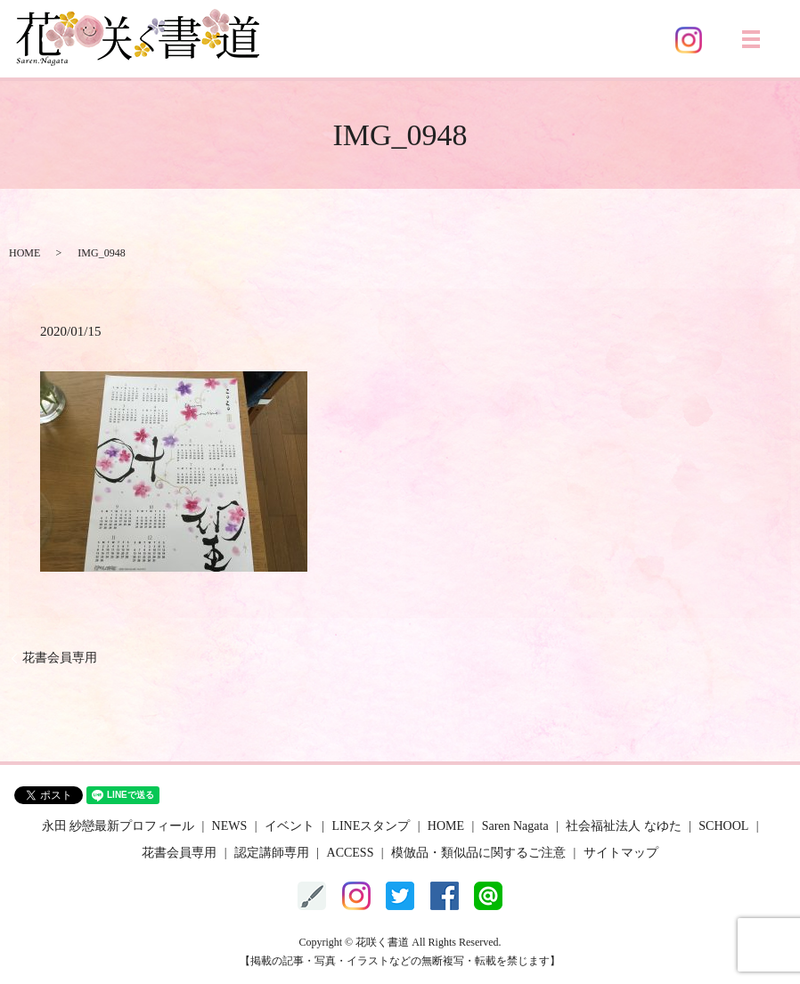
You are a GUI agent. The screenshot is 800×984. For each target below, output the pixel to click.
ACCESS (350, 852)
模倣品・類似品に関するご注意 (478, 852)
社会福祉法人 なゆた (624, 826)
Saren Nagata (515, 826)
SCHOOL (723, 826)
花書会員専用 (59, 657)
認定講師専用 (271, 852)
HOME (24, 253)
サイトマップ (621, 852)
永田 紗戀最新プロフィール (118, 826)
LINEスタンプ (370, 826)
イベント (289, 826)
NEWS (230, 826)
